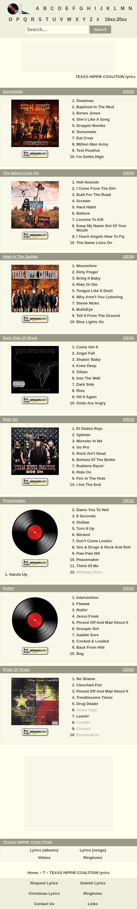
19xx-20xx (116, 19)
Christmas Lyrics (44, 893)
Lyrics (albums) (44, 850)
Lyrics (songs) (93, 850)
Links (93, 904)
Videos (44, 857)
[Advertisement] (68, 56)
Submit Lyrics (92, 883)
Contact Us (44, 904)
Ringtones (93, 857)
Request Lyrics (44, 883)
